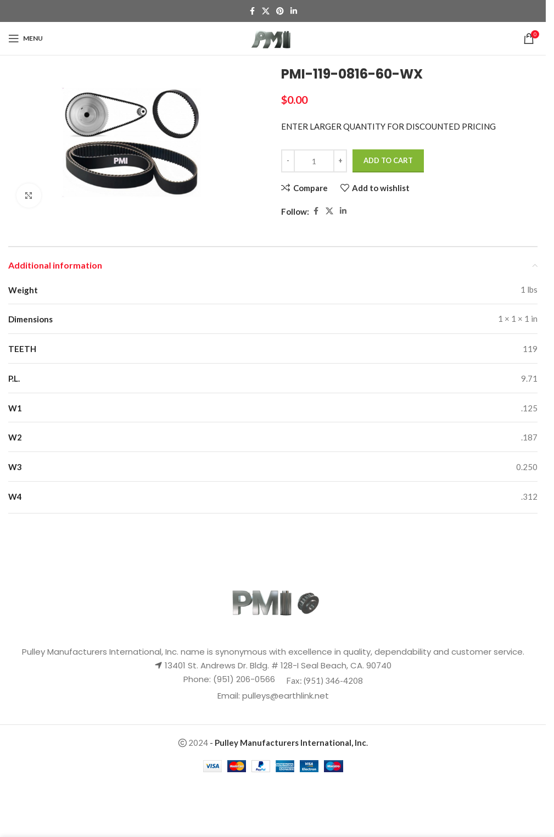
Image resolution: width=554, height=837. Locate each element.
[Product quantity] (314, 160)
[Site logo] (273, 37)
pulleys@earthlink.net (285, 695)
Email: (229, 695)
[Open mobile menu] (25, 38)
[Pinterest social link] (280, 11)
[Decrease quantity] (288, 160)
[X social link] (266, 11)
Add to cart (388, 160)
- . (289, 742)
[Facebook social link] (252, 11)
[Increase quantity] (340, 160)
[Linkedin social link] (293, 11)
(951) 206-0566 (243, 679)
